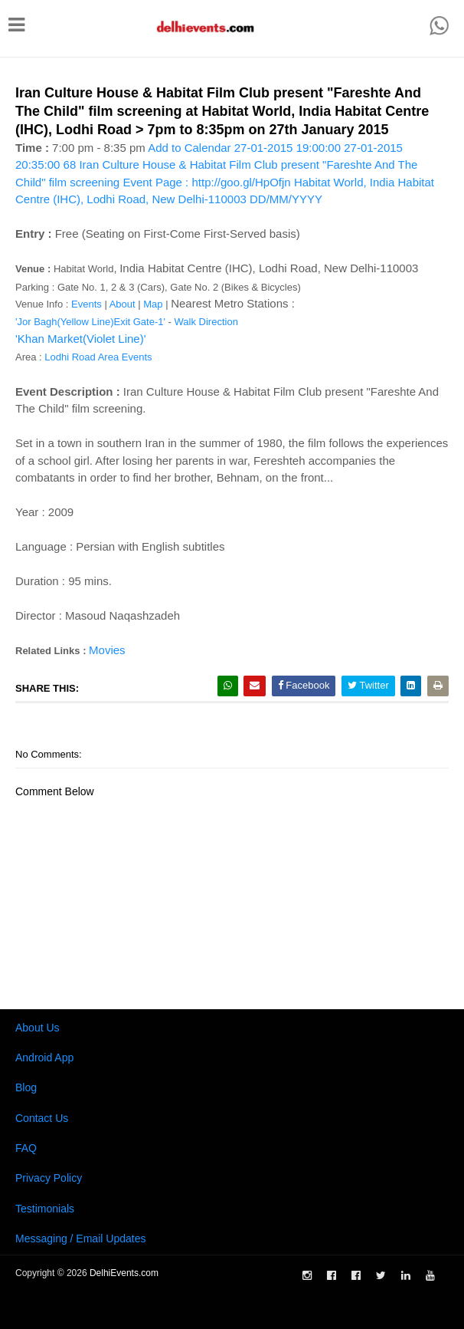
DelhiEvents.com (124, 1273)
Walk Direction (206, 321)
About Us (37, 1027)
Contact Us (41, 1118)
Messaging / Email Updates (80, 1238)
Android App (44, 1057)
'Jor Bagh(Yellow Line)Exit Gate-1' (90, 321)
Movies (107, 649)
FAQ (26, 1148)
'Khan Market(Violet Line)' (80, 338)
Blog (26, 1087)
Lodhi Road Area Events (98, 357)
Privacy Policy (48, 1178)
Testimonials (44, 1208)
